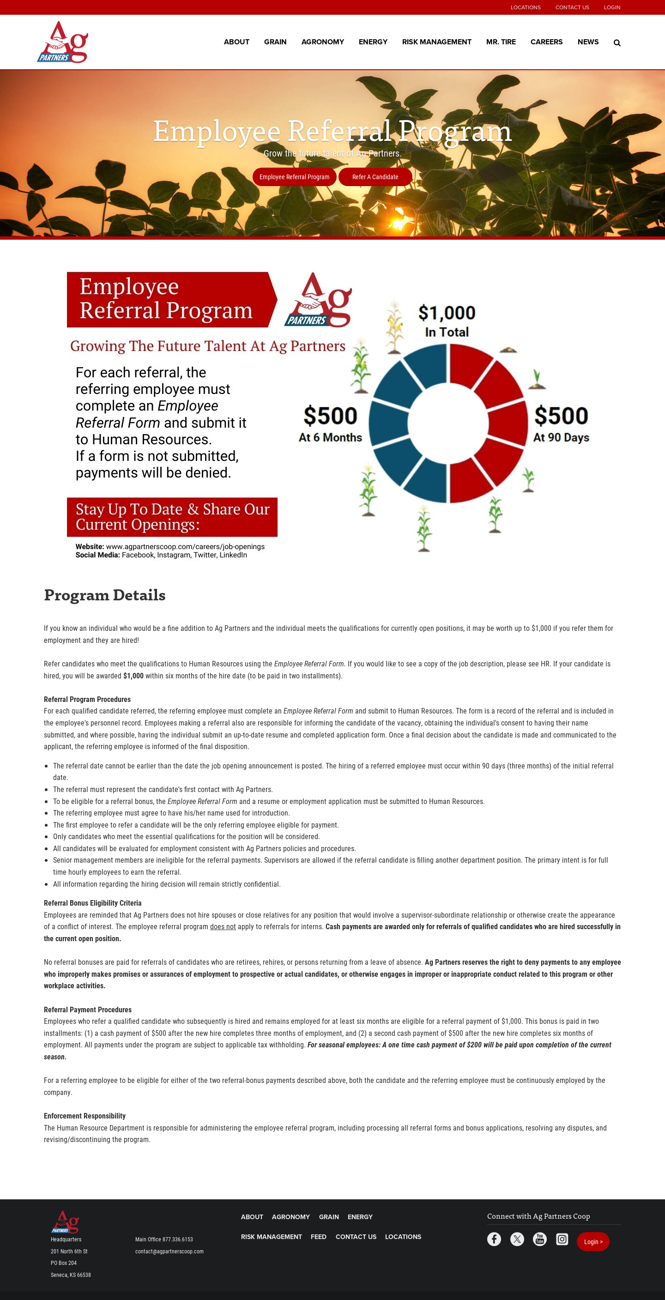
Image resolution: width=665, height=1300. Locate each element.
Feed (318, 1237)
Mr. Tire (501, 41)
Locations (526, 7)
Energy (373, 41)
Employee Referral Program (295, 176)
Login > (593, 1241)
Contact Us (572, 7)
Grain (275, 41)
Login (612, 7)
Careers (547, 41)
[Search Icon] (617, 42)
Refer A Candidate (375, 176)
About (236, 41)
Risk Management (437, 41)
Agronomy (323, 41)
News (588, 41)
